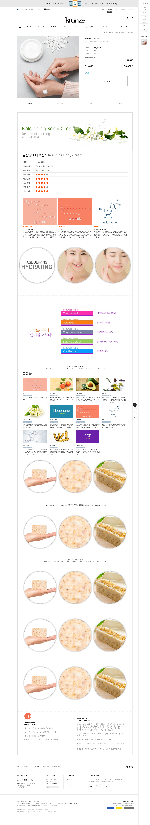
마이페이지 (70, 779)
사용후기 (24, 9)
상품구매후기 (60, 103)
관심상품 (144, 10)
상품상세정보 (31, 103)
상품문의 (144, 19)
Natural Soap (42, 27)
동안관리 (47, 9)
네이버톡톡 (144, 32)
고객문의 (31, 9)
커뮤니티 (38, 9)
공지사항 (144, 16)
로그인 (103, 9)
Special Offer (90, 27)
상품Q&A (89, 103)
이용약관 (26, 766)
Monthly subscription (110, 27)
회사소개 (19, 766)
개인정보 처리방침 (34, 766)
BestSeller (30, 27)
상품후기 (144, 22)
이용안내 (144, 25)
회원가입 (110, 9)
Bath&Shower (56, 27)
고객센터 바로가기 (56, 766)
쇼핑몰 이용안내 (45, 766)
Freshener (78, 27)
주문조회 (144, 12)
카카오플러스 (144, 29)
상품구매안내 (118, 103)
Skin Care (67, 27)
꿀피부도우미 (118, 32)
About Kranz (125, 27)
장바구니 (131, 9)
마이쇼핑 (144, 7)
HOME (106, 32)
